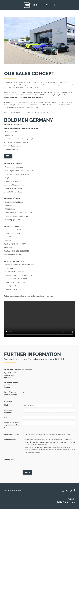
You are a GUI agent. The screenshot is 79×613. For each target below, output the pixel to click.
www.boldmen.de (10, 149)
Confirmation (9, 460)
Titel (6, 405)
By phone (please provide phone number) (11, 384)
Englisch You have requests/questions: (11, 424)
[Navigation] (6, 5)
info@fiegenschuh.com (12, 178)
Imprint (6, 491)
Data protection (10, 439)
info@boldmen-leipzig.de (13, 255)
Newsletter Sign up (11, 434)
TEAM (8, 156)
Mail (6, 417)
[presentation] (38, 462)
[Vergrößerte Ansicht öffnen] (39, 40)
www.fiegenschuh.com (12, 181)
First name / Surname (9, 411)
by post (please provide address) (10, 393)
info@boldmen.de (14, 146)
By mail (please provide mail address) (10, 375)
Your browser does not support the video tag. (39, 319)
